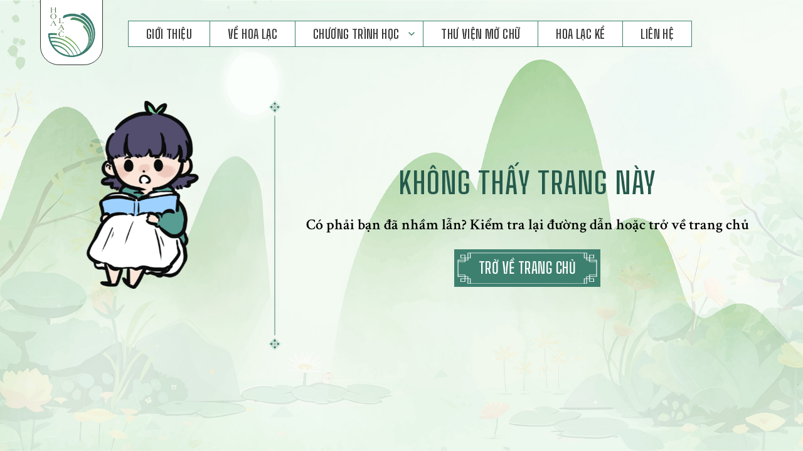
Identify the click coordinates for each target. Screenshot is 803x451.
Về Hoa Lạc (252, 33)
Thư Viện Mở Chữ (480, 33)
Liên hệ (657, 33)
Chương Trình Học (356, 33)
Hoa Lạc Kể (580, 33)
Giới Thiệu (169, 33)
